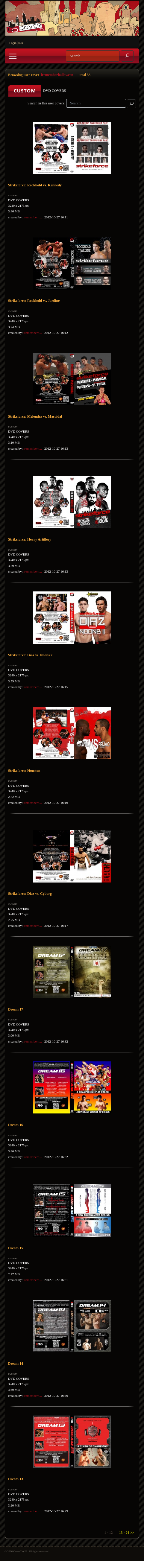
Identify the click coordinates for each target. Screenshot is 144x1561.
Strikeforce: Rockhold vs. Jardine (34, 301)
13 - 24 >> (126, 1532)
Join (20, 43)
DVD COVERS (18, 200)
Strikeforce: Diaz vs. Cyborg (30, 893)
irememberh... (32, 217)
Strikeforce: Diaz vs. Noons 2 (30, 655)
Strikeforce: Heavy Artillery (29, 539)
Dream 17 (15, 1009)
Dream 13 (15, 1479)
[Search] (92, 56)
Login (12, 43)
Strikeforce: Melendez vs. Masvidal (35, 416)
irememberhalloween (57, 75)
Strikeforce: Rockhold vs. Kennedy (35, 185)
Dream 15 (15, 1248)
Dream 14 (15, 1363)
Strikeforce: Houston (24, 771)
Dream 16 (15, 1125)
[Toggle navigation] (13, 56)
